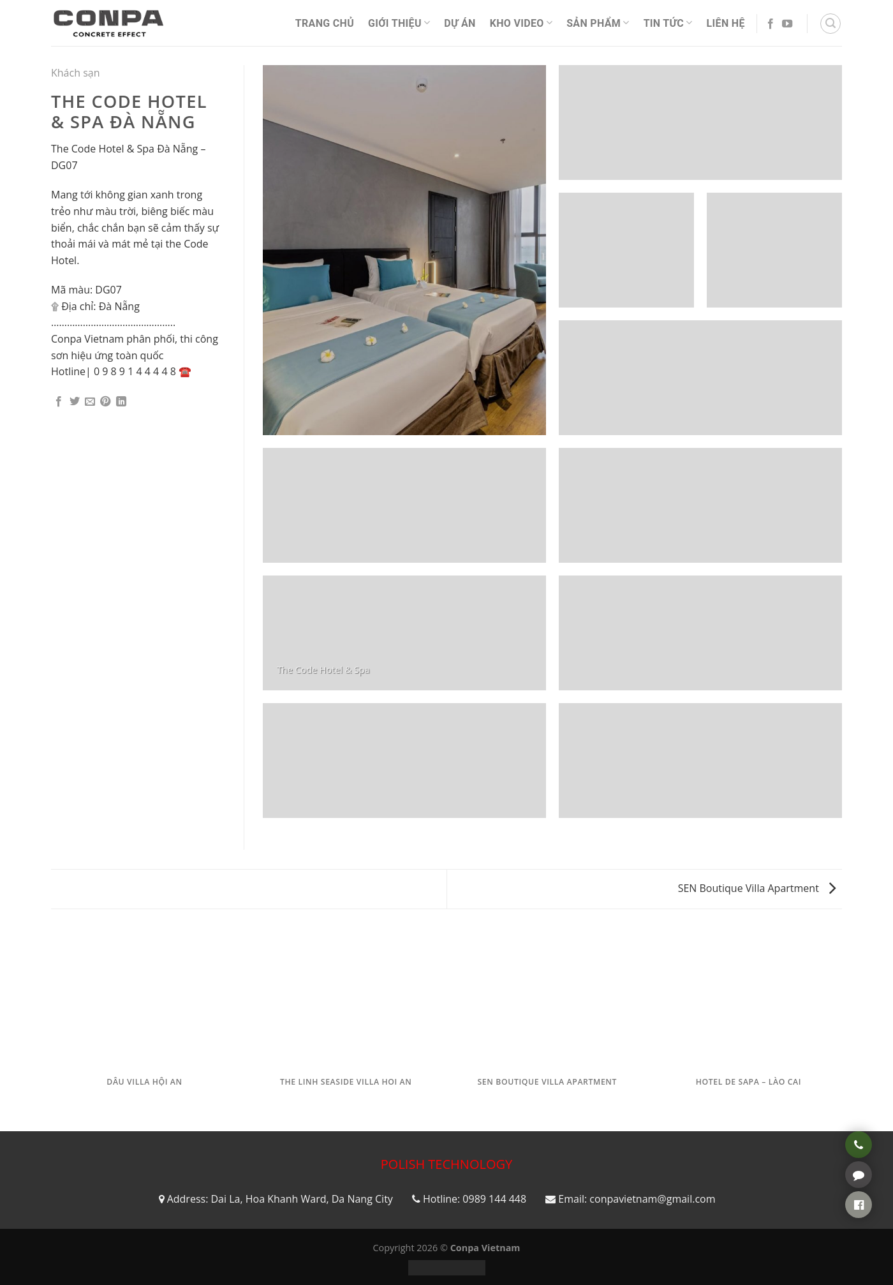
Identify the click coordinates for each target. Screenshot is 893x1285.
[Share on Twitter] (75, 402)
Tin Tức (668, 23)
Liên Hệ (726, 23)
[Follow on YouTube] (787, 24)
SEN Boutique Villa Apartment (757, 888)
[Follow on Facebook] (770, 24)
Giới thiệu (399, 23)
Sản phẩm (597, 23)
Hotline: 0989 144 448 (474, 1199)
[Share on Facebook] (59, 402)
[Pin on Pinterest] (105, 402)
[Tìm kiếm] (830, 23)
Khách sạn (75, 73)
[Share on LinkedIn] (121, 402)
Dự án (459, 23)
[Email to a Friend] (90, 402)
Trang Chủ (324, 23)
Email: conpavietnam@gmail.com (636, 1199)
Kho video (521, 23)
